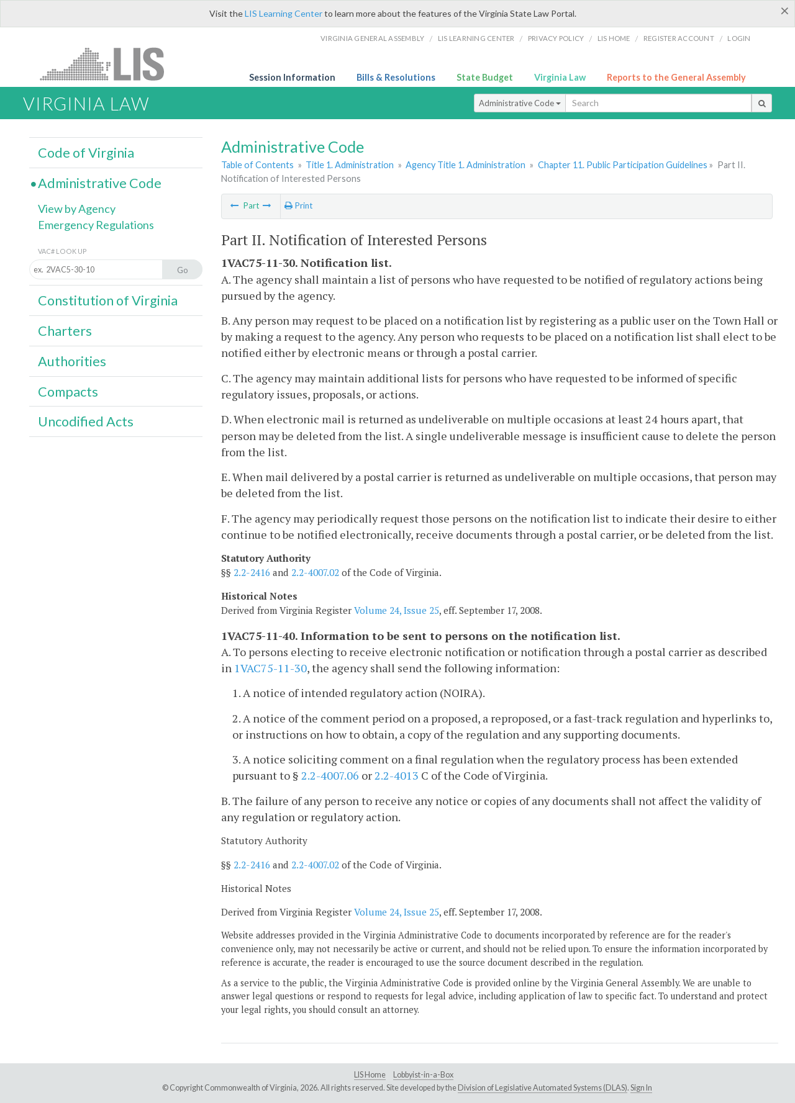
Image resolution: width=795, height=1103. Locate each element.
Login (738, 38)
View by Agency (77, 208)
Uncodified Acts (86, 421)
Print (298, 205)
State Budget (485, 77)
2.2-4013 (397, 775)
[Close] (784, 10)
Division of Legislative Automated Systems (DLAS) (542, 1087)
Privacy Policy (556, 38)
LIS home (613, 38)
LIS (109, 64)
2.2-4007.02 (315, 572)
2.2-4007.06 (330, 775)
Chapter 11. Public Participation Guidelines (622, 165)
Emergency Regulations (96, 225)
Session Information (292, 77)
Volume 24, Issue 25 (396, 610)
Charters (65, 331)
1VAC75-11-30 (270, 667)
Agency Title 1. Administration (465, 165)
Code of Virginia (86, 153)
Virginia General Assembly (372, 38)
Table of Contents (257, 165)
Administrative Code (520, 103)
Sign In (641, 1087)
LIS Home (370, 1074)
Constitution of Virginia (108, 300)
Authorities (72, 361)
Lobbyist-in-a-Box (423, 1074)
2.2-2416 (252, 572)
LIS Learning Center (283, 13)
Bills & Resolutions (396, 77)
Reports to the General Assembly (676, 77)
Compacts (68, 392)
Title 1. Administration (350, 165)
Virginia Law (560, 77)
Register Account (678, 38)
